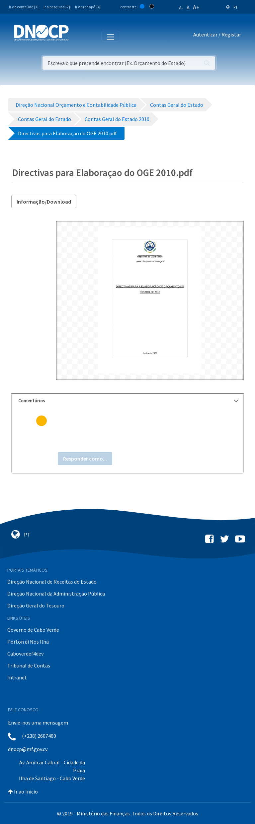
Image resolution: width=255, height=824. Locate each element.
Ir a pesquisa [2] (56, 6)
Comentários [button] (128, 401)
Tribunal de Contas (28, 665)
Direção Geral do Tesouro (35, 605)
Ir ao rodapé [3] (87, 6)
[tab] (127, 401)
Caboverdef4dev (25, 653)
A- (181, 8)
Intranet (17, 677)
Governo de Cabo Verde (33, 629)
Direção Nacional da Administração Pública (56, 593)
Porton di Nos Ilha (28, 641)
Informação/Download (44, 201)
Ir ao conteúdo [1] (24, 6)
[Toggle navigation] (77, 35)
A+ (196, 7)
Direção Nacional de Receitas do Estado (52, 581)
